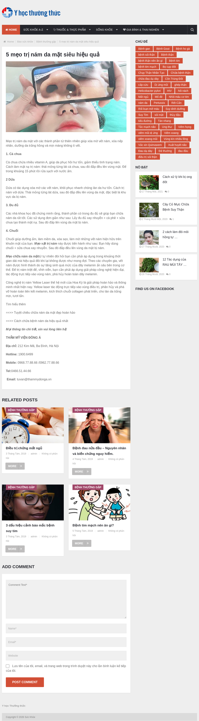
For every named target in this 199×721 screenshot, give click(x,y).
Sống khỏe (105, 29)
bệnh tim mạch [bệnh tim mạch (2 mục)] (147, 66)
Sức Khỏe (30, 717)
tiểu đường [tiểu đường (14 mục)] (145, 120)
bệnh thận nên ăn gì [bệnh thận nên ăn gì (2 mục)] (150, 60)
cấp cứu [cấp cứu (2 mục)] (143, 84)
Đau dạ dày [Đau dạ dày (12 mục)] (145, 150)
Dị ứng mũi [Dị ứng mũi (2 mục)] (161, 84)
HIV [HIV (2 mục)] (169, 90)
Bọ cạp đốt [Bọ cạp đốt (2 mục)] (169, 66)
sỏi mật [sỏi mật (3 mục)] (158, 114)
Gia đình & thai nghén (142, 29)
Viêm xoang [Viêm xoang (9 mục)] (171, 132)
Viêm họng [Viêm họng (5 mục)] (184, 126)
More (15, 466)
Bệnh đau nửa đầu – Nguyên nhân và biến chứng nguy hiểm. (99, 451)
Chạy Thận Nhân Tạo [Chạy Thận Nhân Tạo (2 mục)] (151, 72)
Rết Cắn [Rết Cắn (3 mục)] (176, 102)
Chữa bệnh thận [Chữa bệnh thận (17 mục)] (180, 72)
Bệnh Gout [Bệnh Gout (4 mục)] (162, 48)
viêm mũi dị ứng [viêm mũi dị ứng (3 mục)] (148, 132)
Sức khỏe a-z (34, 29)
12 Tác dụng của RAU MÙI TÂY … (175, 262)
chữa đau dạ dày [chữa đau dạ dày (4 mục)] (148, 78)
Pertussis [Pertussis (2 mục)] (159, 102)
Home (11, 29)
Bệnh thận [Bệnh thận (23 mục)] (167, 54)
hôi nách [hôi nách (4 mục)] (183, 90)
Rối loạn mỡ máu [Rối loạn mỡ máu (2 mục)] (148, 108)
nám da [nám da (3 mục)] (143, 102)
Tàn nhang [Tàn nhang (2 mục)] (164, 120)
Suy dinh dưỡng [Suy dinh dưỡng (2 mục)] (175, 108)
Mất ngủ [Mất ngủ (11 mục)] (143, 96)
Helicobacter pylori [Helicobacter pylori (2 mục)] (149, 90)
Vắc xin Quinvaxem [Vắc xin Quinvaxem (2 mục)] (150, 144)
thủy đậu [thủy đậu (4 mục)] (175, 114)
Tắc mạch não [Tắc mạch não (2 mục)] (147, 126)
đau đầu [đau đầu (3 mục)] (183, 150)
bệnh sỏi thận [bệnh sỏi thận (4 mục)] (146, 54)
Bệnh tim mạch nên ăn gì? (93, 525)
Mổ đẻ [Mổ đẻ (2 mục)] (158, 96)
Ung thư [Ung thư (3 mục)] (167, 126)
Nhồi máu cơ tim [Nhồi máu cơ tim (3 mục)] (179, 96)
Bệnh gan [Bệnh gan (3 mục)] (144, 48)
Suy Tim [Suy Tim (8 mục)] (143, 114)
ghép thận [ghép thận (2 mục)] (180, 84)
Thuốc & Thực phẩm (70, 29)
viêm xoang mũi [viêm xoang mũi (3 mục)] (147, 138)
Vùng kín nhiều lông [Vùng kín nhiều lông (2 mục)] (176, 138)
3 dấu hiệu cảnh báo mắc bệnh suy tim (30, 528)
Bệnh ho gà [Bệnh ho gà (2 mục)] (183, 48)
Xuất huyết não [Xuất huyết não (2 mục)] (177, 144)
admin (34, 453)
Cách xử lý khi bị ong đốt (177, 179)
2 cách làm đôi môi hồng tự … (176, 234)
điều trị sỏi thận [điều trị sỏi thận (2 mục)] (147, 156)
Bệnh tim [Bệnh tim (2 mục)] (174, 60)
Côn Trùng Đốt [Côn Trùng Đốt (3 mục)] (174, 78)
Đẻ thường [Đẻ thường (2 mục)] (165, 150)
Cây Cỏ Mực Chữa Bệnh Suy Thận (176, 207)
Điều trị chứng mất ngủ (24, 448)
